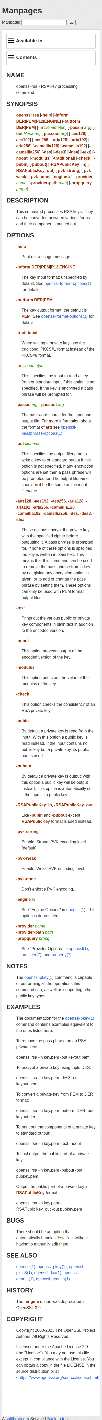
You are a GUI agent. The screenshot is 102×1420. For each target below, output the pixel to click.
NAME (15, 75)
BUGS (15, 1220)
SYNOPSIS (22, 103)
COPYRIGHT (24, 1319)
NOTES (17, 966)
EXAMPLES (23, 1006)
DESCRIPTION (27, 200)
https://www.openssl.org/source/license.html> (59, 1377)
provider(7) (31, 955)
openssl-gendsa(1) (53, 1279)
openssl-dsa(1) (47, 1273)
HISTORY (19, 1290)
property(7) (62, 955)
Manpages (22, 10)
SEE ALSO (21, 1255)
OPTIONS (20, 235)
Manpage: (11, 22)
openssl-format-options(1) (67, 283)
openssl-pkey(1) (38, 977)
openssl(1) (75, 909)
